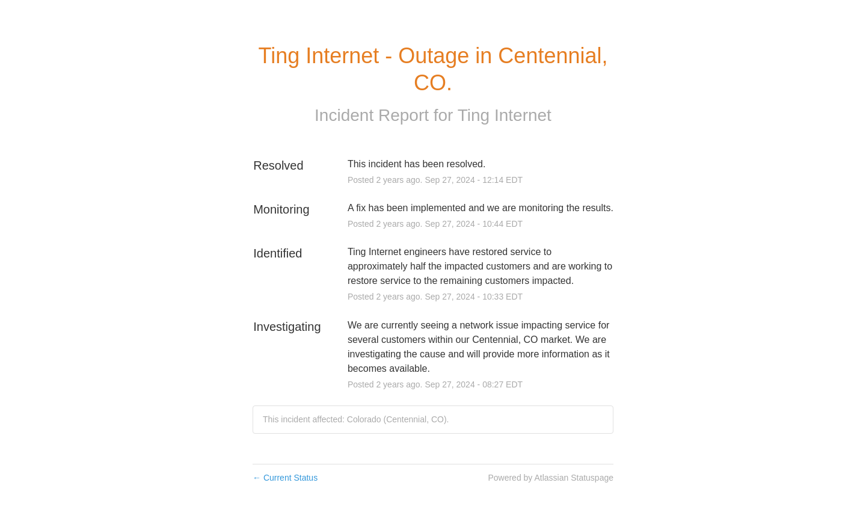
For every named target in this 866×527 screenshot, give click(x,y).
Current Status (285, 477)
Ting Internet (504, 115)
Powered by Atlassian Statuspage (550, 477)
